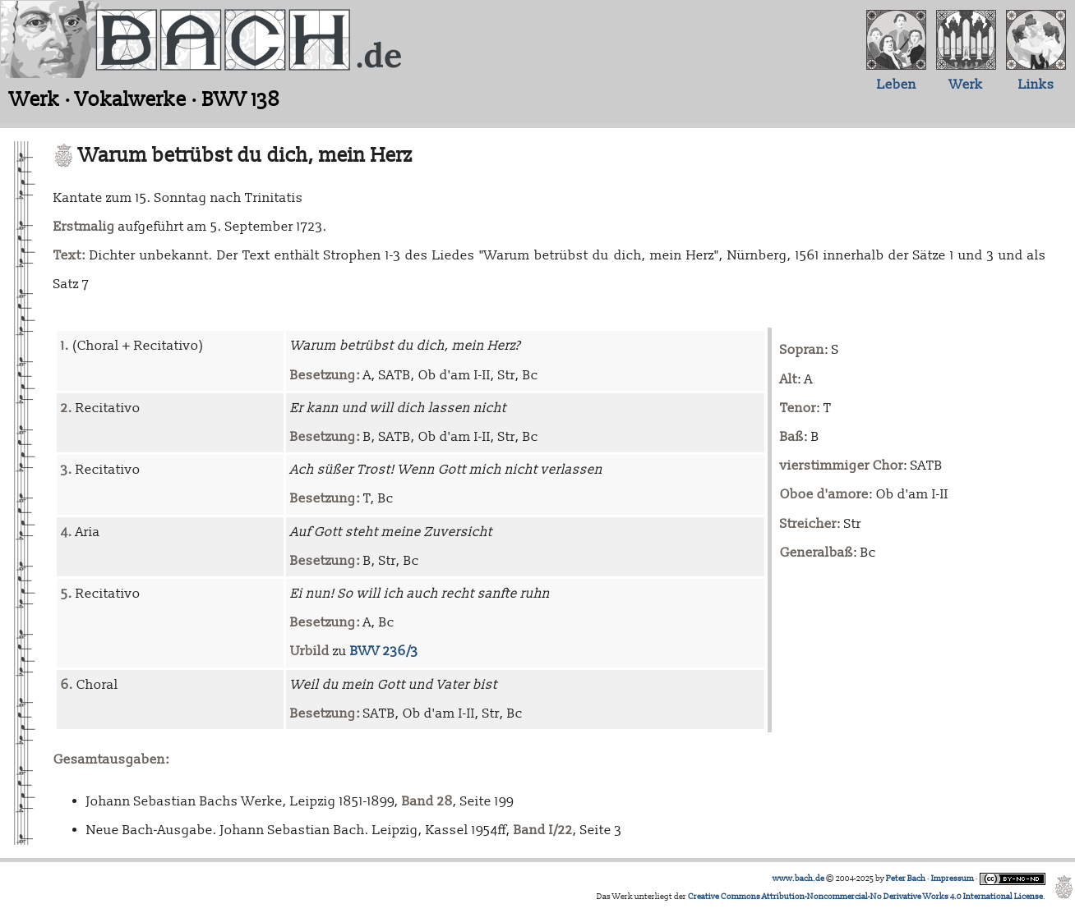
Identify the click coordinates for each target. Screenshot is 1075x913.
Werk (966, 84)
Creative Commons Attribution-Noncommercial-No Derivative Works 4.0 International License (865, 897)
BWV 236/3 (384, 651)
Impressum (952, 878)
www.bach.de (798, 878)
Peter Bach (905, 878)
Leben (896, 84)
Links (1036, 84)
